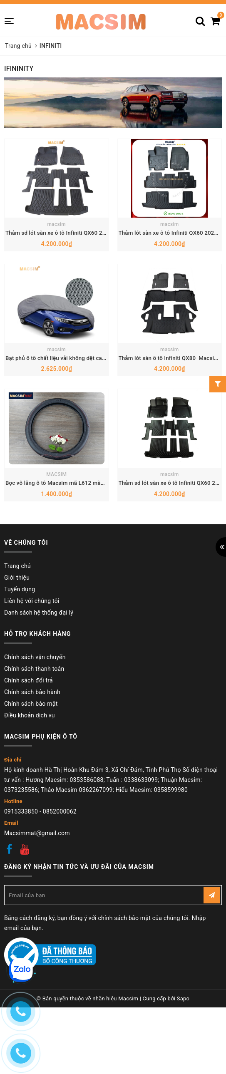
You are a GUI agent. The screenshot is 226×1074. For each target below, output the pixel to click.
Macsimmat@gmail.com (37, 923)
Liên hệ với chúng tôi (32, 691)
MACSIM (56, 565)
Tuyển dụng (19, 680)
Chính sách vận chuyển (35, 747)
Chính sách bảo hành (32, 782)
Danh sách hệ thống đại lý (38, 703)
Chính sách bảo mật (30, 794)
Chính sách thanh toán (34, 759)
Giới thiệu (17, 668)
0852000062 (60, 902)
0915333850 (21, 902)
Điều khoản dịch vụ (29, 806)
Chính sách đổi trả (28, 771)
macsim (56, 255)
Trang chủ (17, 656)
